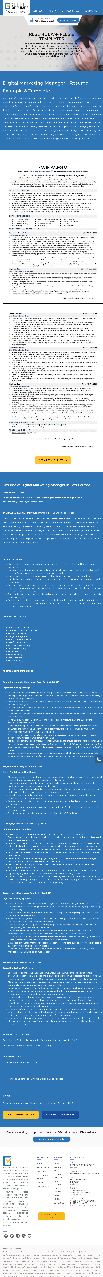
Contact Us (59, 1203)
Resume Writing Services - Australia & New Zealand (40, 1261)
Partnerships (43, 1187)
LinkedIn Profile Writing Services (72, 1255)
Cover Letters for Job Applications (56, 1258)
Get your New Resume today (51, 1139)
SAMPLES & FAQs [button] (70, 11)
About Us (41, 1163)
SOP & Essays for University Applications (26, 1267)
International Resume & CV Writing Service (60, 1252)
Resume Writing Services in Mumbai (24, 1270)
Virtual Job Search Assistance (68, 1264)
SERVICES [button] (38, 11)
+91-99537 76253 (44, 20)
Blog (56, 1207)
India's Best (42, 1171)
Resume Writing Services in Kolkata (84, 1270)
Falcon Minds (43, 1167)
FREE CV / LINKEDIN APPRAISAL (51, 1216)
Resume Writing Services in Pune (79, 1273)
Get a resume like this (53, 460)
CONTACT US (90, 11)
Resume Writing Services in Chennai (55, 1270)
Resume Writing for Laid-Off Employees (39, 1264)
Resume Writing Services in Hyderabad (49, 1273)
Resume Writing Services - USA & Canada (77, 1261)
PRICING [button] (52, 11)
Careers (40, 1183)
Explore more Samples (60, 1114)
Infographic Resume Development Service (42, 1255)
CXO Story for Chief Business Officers (58, 1267)
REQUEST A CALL (68, 20)
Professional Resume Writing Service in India (21, 1252)
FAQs (56, 1163)
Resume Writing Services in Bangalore (18, 1273)
